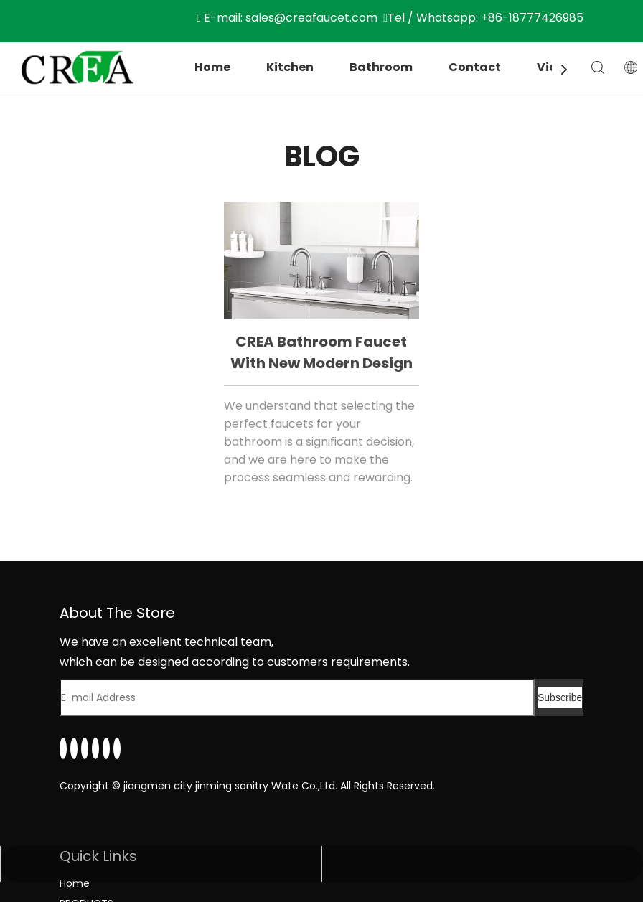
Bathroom (381, 67)
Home (212, 67)
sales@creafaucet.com (311, 17)
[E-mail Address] (297, 697)
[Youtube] (95, 748)
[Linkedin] (63, 748)
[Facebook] (74, 748)
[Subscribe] (560, 697)
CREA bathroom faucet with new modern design (321, 352)
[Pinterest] (117, 748)
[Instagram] (106, 748)
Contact (475, 67)
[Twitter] (84, 748)
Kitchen (290, 67)
